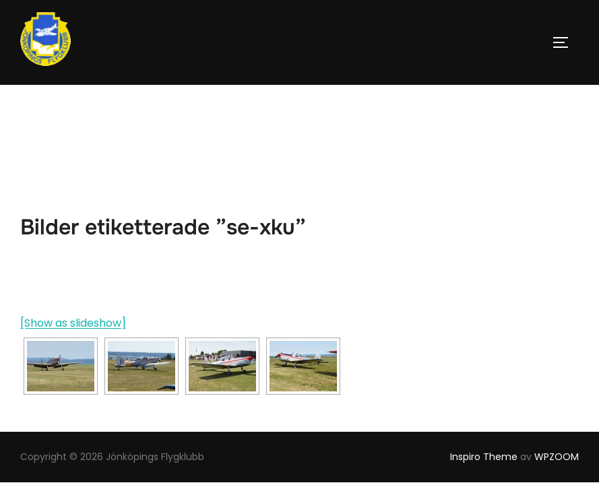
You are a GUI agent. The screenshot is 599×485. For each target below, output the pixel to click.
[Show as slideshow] (73, 239)
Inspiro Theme (483, 372)
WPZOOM (556, 372)
